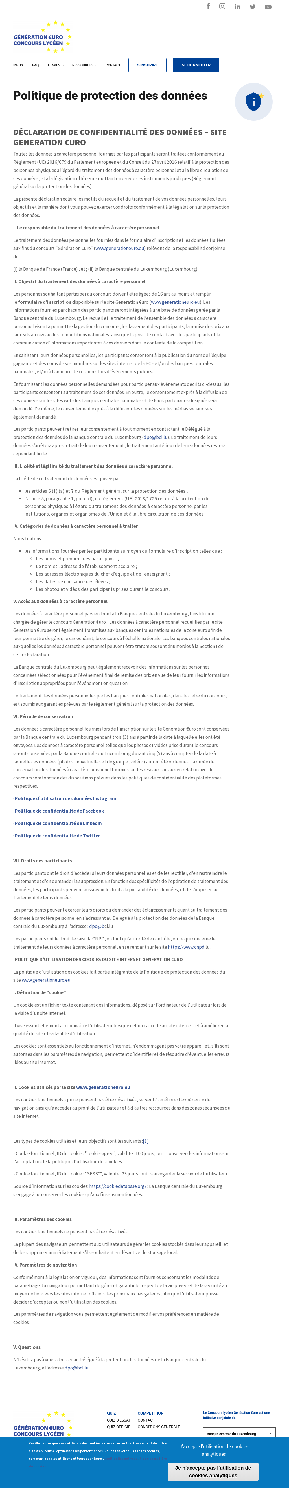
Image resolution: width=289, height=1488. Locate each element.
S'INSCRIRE (147, 65)
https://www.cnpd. (186, 947)
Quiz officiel (119, 1426)
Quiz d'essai (118, 1420)
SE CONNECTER (196, 65)
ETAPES (56, 69)
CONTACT (113, 65)
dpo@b (96, 926)
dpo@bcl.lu (156, 437)
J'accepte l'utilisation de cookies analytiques (213, 1453)
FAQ (35, 65)
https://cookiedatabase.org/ (117, 1186)
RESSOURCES (85, 69)
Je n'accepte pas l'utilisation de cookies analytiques (213, 1475)
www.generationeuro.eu (119, 248)
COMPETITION (151, 1413)
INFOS (18, 65)
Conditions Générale (159, 1426)
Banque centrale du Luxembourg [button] (239, 1433)
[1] (146, 1141)
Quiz (111, 1413)
